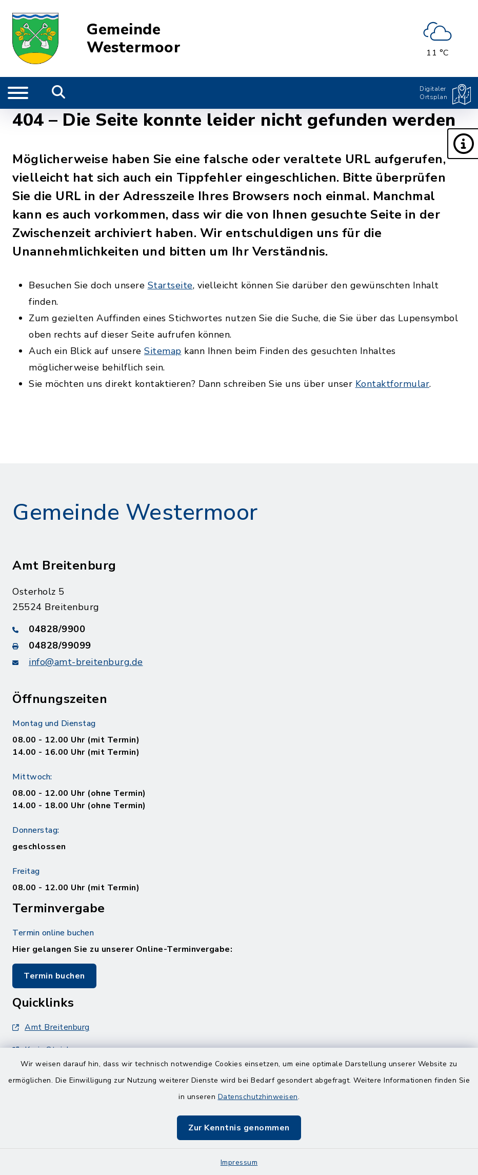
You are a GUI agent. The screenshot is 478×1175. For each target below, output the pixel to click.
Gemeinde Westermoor (134, 39)
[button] (462, 143)
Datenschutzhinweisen (258, 1097)
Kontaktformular (392, 384)
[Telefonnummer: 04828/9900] (239, 629)
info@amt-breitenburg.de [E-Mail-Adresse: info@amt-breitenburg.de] (86, 662)
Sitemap (163, 351)
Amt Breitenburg (51, 1027)
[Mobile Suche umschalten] (58, 93)
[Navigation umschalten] (18, 93)
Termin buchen (54, 976)
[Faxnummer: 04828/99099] (239, 645)
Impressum (239, 1162)
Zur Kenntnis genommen (239, 1127)
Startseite (170, 285)
